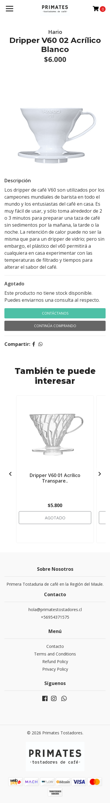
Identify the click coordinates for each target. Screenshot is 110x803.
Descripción (17, 180)
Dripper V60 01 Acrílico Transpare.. (55, 478)
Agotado (14, 283)
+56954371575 (55, 617)
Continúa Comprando (55, 325)
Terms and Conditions (55, 654)
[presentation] (10, 474)
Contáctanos (55, 313)
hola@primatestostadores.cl (55, 609)
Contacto (55, 646)
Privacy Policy (55, 669)
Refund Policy (55, 661)
